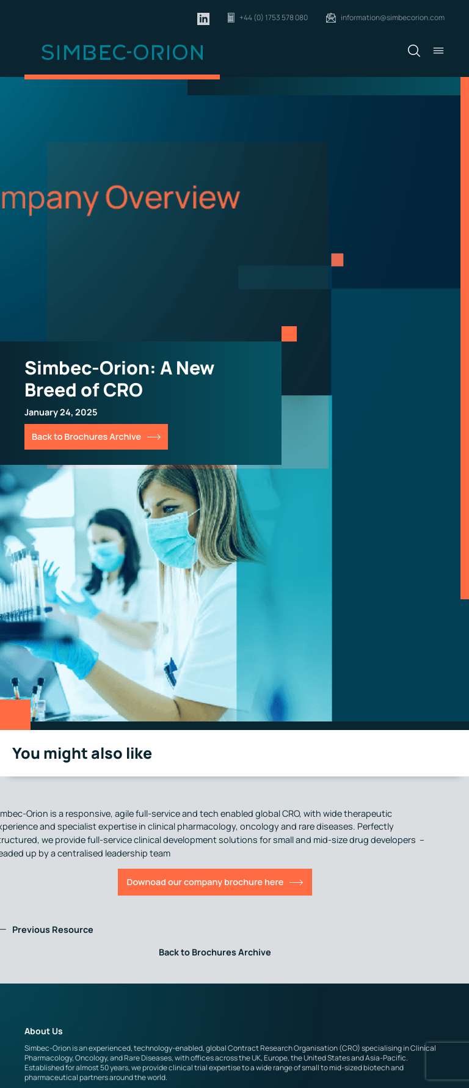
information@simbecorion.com (393, 17)
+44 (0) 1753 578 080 (273, 17)
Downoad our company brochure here (205, 882)
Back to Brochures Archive (86, 436)
